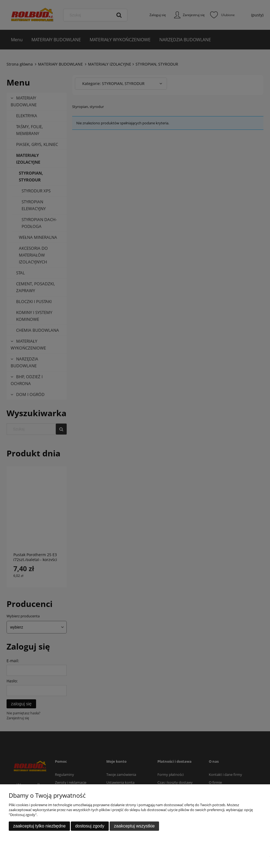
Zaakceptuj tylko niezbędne (39, 826)
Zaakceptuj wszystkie (134, 826)
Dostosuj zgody (89, 826)
